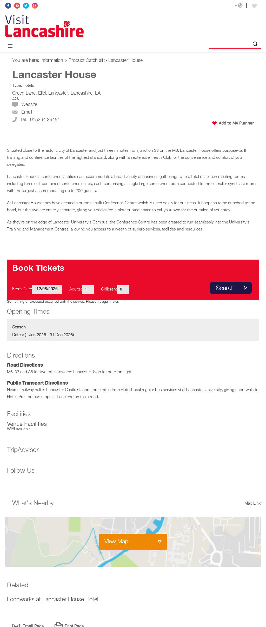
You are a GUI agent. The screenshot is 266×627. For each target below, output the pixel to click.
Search (225, 288)
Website (29, 104)
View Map (116, 542)
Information (52, 60)
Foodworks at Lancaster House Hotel (52, 600)
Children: (109, 289)
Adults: (75, 289)
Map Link (252, 503)
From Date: (22, 289)
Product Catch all (86, 60)
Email (26, 112)
